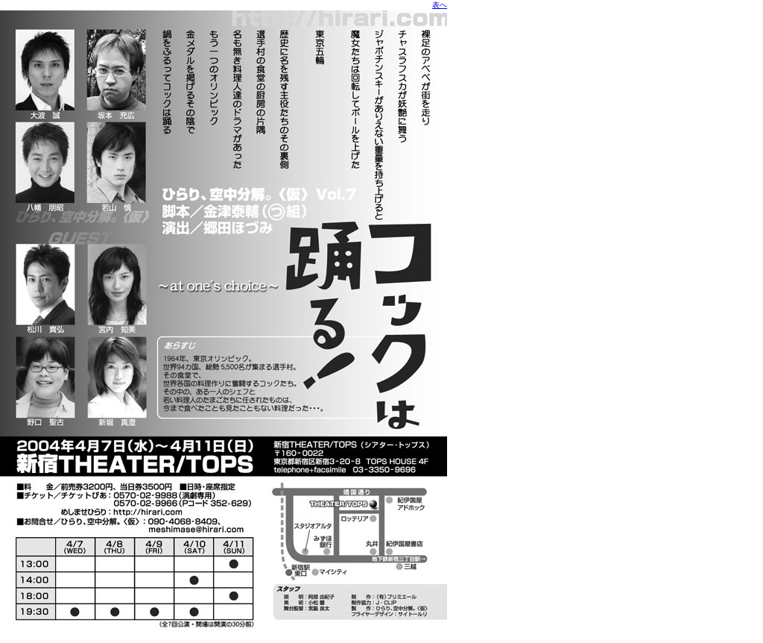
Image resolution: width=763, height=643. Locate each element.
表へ (439, 5)
